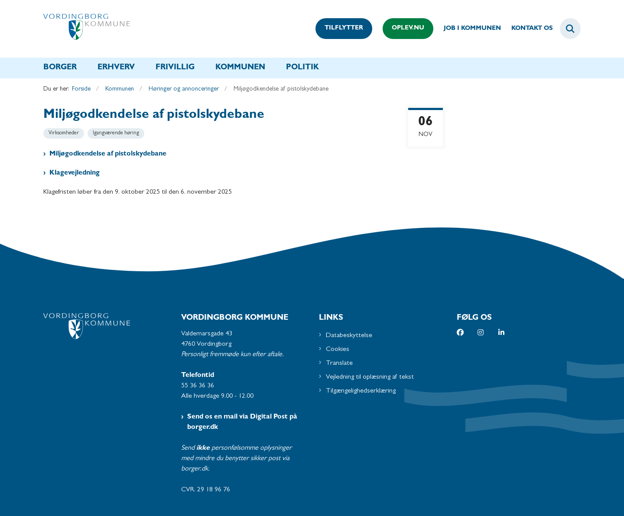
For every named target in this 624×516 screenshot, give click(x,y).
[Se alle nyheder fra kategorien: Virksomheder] (63, 133)
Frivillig (175, 68)
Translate (339, 363)
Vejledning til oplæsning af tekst (370, 377)
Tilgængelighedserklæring (361, 391)
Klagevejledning (74, 173)
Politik (302, 68)
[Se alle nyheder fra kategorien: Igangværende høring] (116, 133)
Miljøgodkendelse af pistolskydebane (107, 154)
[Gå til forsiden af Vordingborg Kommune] (86, 29)
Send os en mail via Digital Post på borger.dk (242, 422)
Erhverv (116, 68)
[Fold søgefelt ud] (570, 28)
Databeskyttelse (349, 335)
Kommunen (240, 68)
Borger (60, 68)
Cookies (337, 349)
